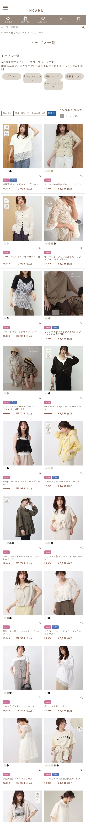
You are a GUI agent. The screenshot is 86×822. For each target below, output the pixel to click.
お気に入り (43, 19)
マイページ (62, 19)
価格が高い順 (38, 113)
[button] (82, 115)
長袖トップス (53, 76)
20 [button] (76, 116)
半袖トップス (74, 76)
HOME (4, 32)
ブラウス (12, 76)
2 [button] (66, 116)
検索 (83, 27)
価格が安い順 (22, 113)
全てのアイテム (19, 32)
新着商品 (8, 19)
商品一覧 (25, 19)
